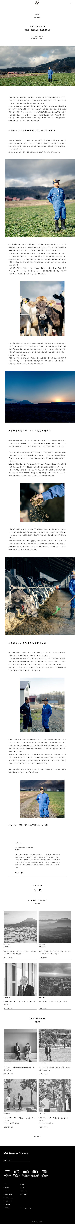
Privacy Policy (25, 1208)
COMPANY (7, 1191)
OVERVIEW (9, 1197)
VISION (6, 1187)
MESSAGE (8, 1194)
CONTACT (7, 1160)
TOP (5, 1184)
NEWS (22, 1187)
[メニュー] (71, 3)
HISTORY (8, 1201)
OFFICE (8, 1208)
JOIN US (23, 1191)
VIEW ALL (37, 1136)
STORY (22, 1184)
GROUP (7, 1204)
